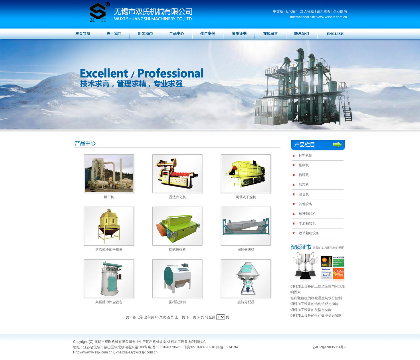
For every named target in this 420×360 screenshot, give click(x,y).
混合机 (304, 194)
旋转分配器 (246, 302)
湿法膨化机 (177, 197)
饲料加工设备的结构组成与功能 (314, 304)
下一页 (191, 317)
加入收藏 (307, 11)
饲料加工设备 (177, 342)
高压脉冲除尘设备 (109, 302)
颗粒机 (304, 185)
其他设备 (305, 204)
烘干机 (109, 197)
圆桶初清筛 (177, 302)
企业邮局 (340, 11)
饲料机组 (305, 155)
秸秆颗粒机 (307, 214)
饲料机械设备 (156, 342)
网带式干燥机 (246, 197)
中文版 (278, 11)
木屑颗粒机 (307, 223)
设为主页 (323, 11)
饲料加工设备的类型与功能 (311, 310)
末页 (200, 317)
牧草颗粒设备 (309, 233)
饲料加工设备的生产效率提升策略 (316, 315)
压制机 (304, 165)
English (291, 11)
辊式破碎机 (177, 250)
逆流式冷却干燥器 (109, 250)
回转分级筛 (246, 250)
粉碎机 (304, 175)
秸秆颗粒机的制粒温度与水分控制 (316, 298)
